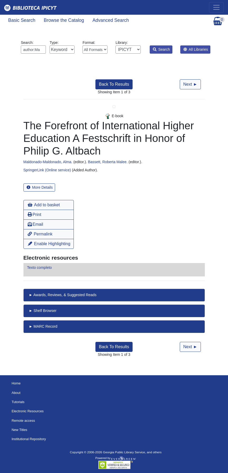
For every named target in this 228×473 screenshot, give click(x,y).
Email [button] (35, 224)
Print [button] (34, 214)
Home (16, 383)
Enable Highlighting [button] (49, 243)
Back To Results (114, 84)
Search (161, 49)
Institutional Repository (29, 439)
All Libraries (195, 49)
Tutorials (18, 402)
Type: (62, 47)
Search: (33, 47)
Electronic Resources (28, 411)
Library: (127, 47)
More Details (40, 187)
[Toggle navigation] (216, 7)
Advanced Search (111, 20)
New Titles (19, 430)
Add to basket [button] (44, 205)
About (16, 393)
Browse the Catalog (64, 20)
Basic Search (21, 20)
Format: (95, 47)
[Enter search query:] (33, 49)
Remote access (23, 421)
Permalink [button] (40, 234)
